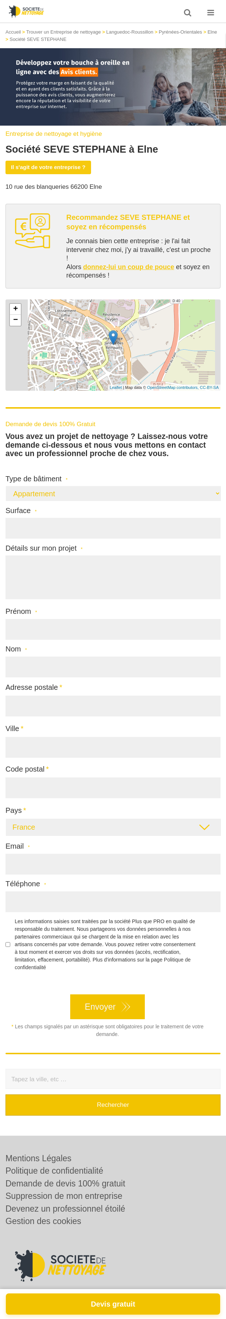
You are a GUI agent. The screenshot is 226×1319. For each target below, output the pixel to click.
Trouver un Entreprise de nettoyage (63, 32)
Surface (21, 510)
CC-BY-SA (209, 387)
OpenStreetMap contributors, (173, 387)
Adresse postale (31, 687)
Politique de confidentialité (54, 1170)
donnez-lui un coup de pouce (128, 267)
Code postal (25, 769)
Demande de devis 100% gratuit (65, 1183)
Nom (16, 649)
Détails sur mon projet (44, 548)
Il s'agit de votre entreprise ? (48, 167)
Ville (12, 729)
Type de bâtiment (36, 479)
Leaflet (116, 387)
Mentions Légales (38, 1158)
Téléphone (25, 884)
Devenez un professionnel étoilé (65, 1208)
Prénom (21, 611)
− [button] (15, 320)
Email (17, 846)
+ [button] (15, 309)
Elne (212, 32)
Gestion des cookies (43, 1221)
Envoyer (100, 1007)
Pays (13, 810)
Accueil (13, 32)
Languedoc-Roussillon (130, 32)
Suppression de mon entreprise (64, 1196)
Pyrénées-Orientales (180, 32)
